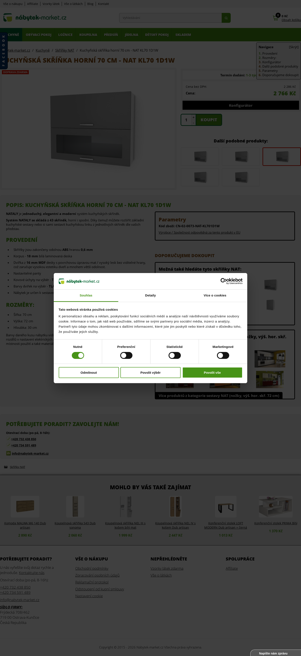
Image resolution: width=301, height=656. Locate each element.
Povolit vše (212, 372)
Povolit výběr (150, 372)
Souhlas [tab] (86, 295)
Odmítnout (89, 372)
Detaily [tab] (150, 295)
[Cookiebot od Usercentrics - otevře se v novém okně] (224, 281)
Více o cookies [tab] (215, 295)
